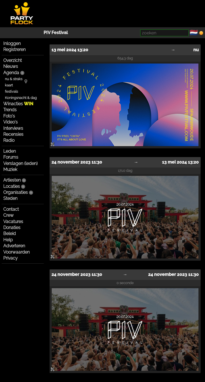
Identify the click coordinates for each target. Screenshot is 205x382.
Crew (8, 215)
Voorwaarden (16, 252)
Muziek (10, 169)
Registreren (14, 49)
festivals (11, 91)
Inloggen (12, 43)
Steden (10, 198)
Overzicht (12, 60)
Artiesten (12, 180)
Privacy (10, 258)
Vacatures (13, 221)
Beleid (9, 233)
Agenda (11, 72)
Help (8, 239)
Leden (9, 151)
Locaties (11, 186)
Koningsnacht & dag (21, 98)
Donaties (11, 227)
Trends (10, 109)
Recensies (13, 134)
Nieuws (10, 66)
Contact (11, 209)
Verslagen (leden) (20, 163)
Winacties (18, 103)
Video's (10, 122)
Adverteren (14, 245)
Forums (10, 157)
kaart (9, 85)
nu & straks (13, 79)
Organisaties (15, 192)
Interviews (13, 128)
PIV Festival (56, 32)
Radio (8, 140)
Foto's (9, 116)
